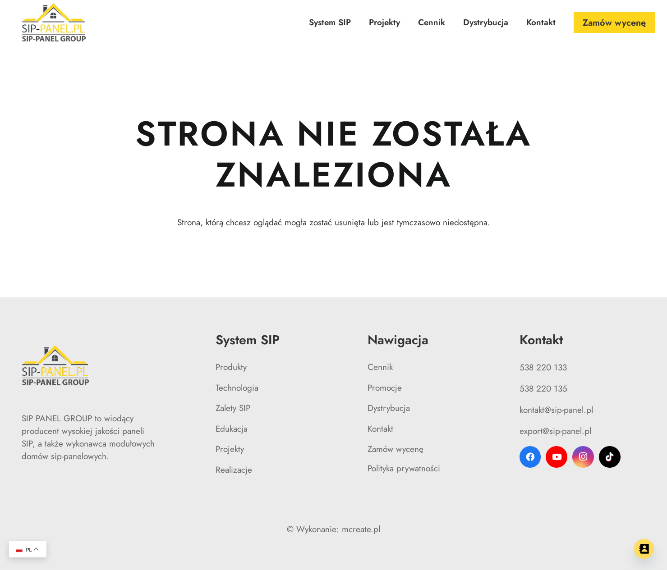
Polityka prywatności (404, 468)
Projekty (230, 449)
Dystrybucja (389, 408)
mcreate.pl (361, 529)
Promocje (385, 388)
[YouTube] (556, 457)
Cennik (380, 367)
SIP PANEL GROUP (57, 418)
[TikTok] (610, 457)
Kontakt (380, 429)
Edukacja (232, 429)
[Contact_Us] (644, 549)
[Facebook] (530, 457)
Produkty (231, 367)
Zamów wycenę (395, 449)
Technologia (237, 388)
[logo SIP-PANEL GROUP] (54, 22)
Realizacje (234, 470)
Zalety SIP (233, 408)
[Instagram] (583, 457)
